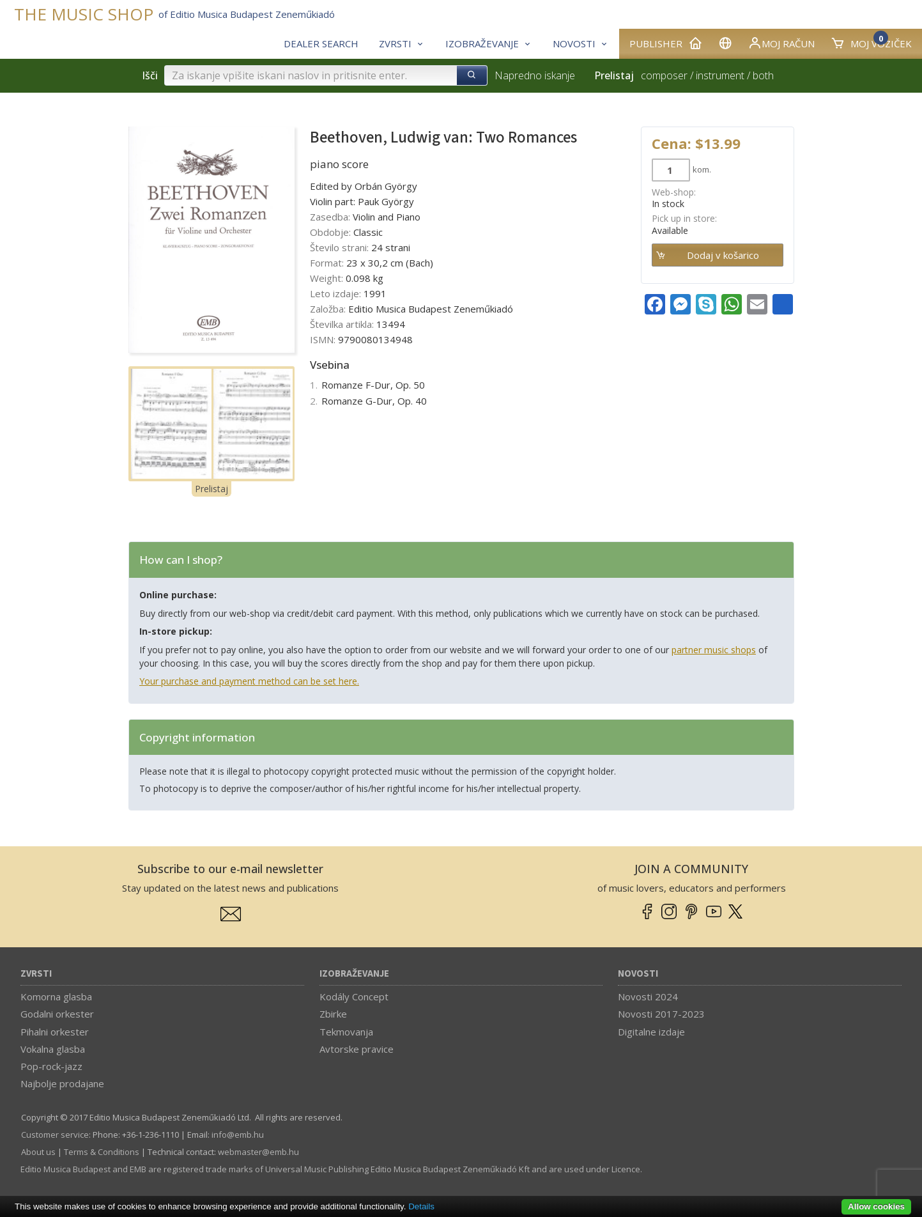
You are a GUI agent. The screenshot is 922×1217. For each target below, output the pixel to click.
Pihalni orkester (54, 1031)
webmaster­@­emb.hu (258, 1152)
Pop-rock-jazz (51, 1066)
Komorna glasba (56, 996)
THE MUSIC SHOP (83, 14)
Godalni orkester (57, 1013)
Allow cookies (876, 1206)
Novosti (638, 974)
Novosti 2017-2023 (661, 1013)
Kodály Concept (353, 996)
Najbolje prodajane (62, 1083)
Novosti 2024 (648, 996)
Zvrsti (36, 974)
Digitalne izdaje (651, 1031)
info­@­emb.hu (237, 1134)
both (763, 75)
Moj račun (781, 43)
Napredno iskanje (535, 75)
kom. (702, 169)
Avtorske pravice (356, 1049)
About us (38, 1152)
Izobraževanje (354, 974)
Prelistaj (211, 489)
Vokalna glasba (52, 1049)
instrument (720, 75)
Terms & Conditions (101, 1152)
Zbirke (333, 1013)
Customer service (55, 1134)
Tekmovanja (346, 1031)
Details (421, 1206)
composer (664, 75)
